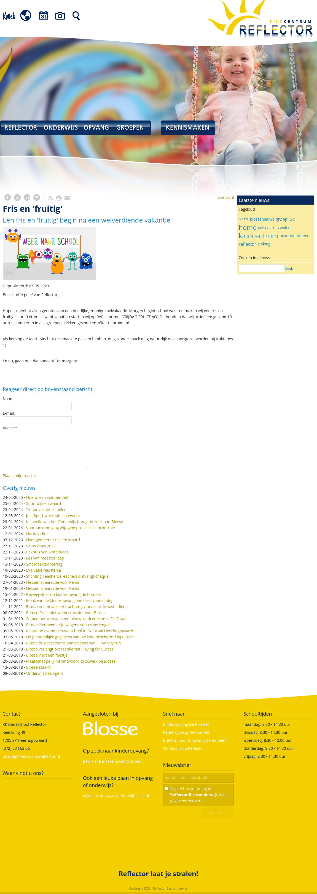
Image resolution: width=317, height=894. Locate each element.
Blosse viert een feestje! (47, 655)
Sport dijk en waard (43, 503)
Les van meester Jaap (45, 558)
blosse (244, 219)
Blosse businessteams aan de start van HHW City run (73, 643)
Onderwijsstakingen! (44, 673)
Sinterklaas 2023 (41, 545)
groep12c (285, 219)
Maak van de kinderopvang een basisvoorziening (69, 600)
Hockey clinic (37, 533)
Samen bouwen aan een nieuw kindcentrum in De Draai (76, 618)
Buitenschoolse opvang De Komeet (194, 740)
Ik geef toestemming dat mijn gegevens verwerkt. (198, 794)
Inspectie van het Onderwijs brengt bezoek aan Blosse (74, 521)
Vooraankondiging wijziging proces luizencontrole (70, 527)
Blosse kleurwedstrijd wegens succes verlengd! (68, 624)
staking (263, 244)
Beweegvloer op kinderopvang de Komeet (63, 594)
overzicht (226, 197)
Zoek (289, 268)
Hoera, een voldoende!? (47, 497)
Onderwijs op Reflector (183, 748)
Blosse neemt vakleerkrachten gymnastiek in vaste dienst (77, 606)
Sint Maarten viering (44, 564)
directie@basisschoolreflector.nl (31, 756)
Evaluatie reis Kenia (43, 570)
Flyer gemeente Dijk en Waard (53, 539)
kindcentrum (258, 235)
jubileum (265, 227)
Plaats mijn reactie (19, 475)
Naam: (9, 398)
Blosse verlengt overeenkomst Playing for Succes (70, 649)
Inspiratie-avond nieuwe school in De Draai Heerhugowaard (79, 630)
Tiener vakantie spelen (46, 509)
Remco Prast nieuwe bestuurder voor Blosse (66, 612)
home (248, 227)
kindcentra (281, 227)
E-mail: (9, 413)
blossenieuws (262, 219)
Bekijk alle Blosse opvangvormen (112, 761)
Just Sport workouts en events (53, 515)
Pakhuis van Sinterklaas (47, 552)
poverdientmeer (294, 235)
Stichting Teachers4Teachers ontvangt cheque (67, 576)
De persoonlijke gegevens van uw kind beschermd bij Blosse (80, 636)
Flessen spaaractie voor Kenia (52, 582)
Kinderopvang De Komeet (186, 724)
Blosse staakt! (38, 667)
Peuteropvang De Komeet (186, 732)
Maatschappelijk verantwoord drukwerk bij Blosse (70, 661)
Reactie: (10, 427)
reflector (247, 244)
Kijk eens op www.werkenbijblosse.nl (116, 795)
